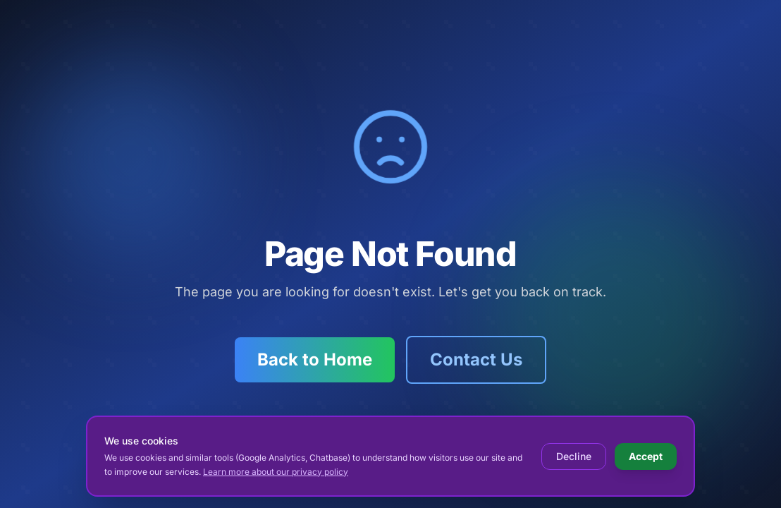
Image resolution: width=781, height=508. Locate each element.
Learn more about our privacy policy (275, 471)
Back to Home (314, 359)
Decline (573, 456)
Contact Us (476, 359)
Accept (646, 456)
